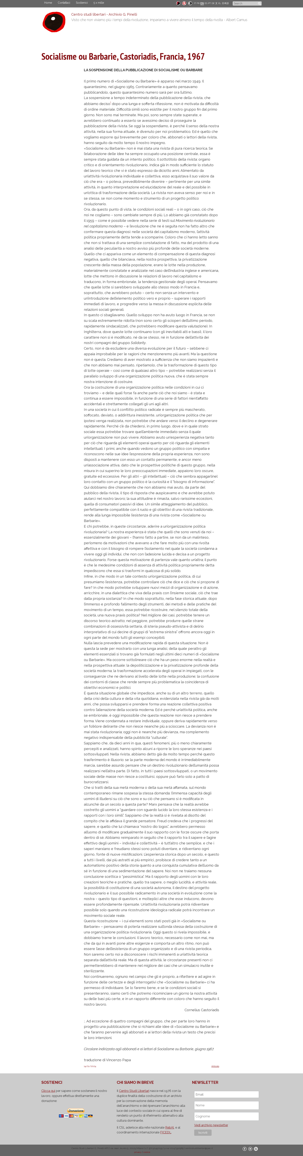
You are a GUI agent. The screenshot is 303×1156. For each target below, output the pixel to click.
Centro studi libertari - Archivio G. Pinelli (104, 14)
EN (202, 3)
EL (219, 3)
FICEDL (165, 1132)
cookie (146, 1152)
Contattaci (64, 2)
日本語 (225, 3)
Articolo (215, 1066)
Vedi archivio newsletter (211, 1125)
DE (213, 3)
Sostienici (82, 2)
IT (195, 3)
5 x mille (99, 2)
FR (198, 3)
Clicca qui (48, 1091)
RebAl (169, 1127)
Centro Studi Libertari (134, 1091)
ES (206, 3)
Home (48, 2)
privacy (138, 1152)
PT (209, 3)
